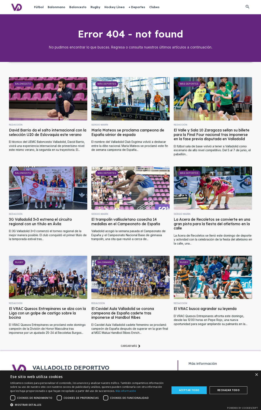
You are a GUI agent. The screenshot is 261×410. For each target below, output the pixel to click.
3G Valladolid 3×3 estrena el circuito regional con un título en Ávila (40, 222)
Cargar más (130, 346)
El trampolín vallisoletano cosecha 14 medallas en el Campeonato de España (125, 222)
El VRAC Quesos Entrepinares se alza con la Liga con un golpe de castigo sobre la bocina (47, 313)
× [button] (256, 374)
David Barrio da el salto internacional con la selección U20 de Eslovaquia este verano (47, 133)
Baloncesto (23, 84)
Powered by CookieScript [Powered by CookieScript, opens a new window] (242, 407)
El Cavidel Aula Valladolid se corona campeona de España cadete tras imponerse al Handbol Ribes (122, 313)
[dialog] (130, 390)
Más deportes (106, 84)
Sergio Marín (99, 125)
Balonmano (105, 262)
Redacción (15, 125)
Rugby (19, 262)
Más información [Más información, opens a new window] (126, 391)
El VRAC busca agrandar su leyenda (205, 309)
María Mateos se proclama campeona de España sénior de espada (127, 133)
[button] (247, 7)
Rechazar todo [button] (228, 390)
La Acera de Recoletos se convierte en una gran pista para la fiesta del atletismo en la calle (212, 224)
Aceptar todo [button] (189, 390)
